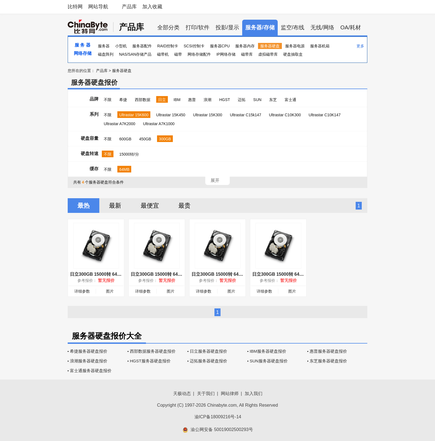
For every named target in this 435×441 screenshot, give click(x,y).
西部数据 (142, 99)
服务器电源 (295, 46)
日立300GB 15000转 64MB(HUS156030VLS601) (240, 274)
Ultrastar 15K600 (133, 115)
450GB (145, 139)
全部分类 (168, 27)
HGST (224, 99)
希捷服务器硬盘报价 (88, 351)
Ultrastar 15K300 (207, 115)
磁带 (178, 54)
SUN (257, 99)
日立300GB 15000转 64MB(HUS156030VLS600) (118, 274)
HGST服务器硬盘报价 (150, 361)
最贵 (184, 205)
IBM (177, 99)
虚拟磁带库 (268, 54)
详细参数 (82, 291)
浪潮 (207, 99)
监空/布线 (293, 27)
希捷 (123, 99)
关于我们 (206, 393)
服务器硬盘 (270, 46)
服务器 (104, 46)
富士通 (290, 99)
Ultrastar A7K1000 (159, 124)
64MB (124, 169)
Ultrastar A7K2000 (119, 124)
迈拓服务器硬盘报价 (208, 361)
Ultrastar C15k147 (245, 115)
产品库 (129, 6)
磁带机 (163, 54)
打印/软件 (197, 27)
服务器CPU (220, 46)
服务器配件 (142, 46)
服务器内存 (245, 46)
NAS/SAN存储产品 (135, 54)
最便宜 (150, 205)
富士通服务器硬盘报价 (91, 370)
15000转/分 (129, 154)
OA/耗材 (350, 27)
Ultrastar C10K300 (285, 115)
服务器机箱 (320, 46)
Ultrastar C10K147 (325, 115)
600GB (125, 139)
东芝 (273, 99)
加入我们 (253, 393)
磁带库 (247, 54)
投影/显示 (227, 27)
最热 (83, 205)
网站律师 (230, 393)
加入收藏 (152, 6)
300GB (165, 139)
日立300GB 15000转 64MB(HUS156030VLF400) (300, 274)
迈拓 (242, 99)
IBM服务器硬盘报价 (268, 351)
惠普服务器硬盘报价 (328, 351)
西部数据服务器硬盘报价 (153, 351)
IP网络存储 (226, 54)
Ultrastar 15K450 (170, 115)
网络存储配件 (199, 54)
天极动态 (182, 393)
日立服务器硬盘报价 (208, 351)
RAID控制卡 (167, 46)
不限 (108, 99)
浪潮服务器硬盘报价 (88, 361)
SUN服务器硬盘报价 (269, 361)
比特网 (75, 6)
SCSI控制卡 (194, 46)
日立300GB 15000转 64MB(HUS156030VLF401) (179, 274)
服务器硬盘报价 (94, 82)
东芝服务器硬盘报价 (328, 361)
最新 (115, 205)
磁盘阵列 (105, 54)
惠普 (192, 99)
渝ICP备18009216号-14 (217, 416)
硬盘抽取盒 (293, 54)
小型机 (121, 46)
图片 (110, 291)
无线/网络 (322, 27)
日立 (162, 99)
